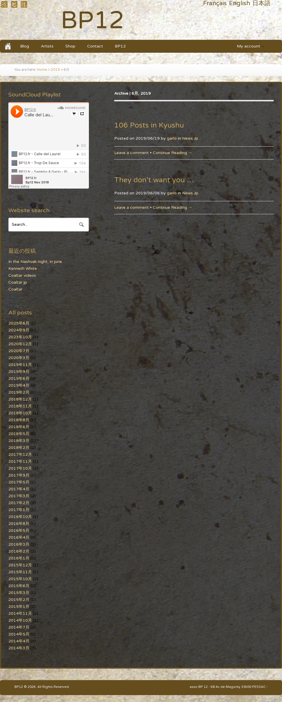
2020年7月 (18, 350)
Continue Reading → (172, 152)
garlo (172, 138)
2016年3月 (18, 544)
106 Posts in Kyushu (149, 125)
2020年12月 (20, 343)
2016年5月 (18, 530)
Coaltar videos (22, 275)
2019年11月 (20, 364)
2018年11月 (20, 406)
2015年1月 (18, 606)
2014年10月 (20, 620)
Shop (70, 46)
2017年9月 (18, 475)
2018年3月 (18, 440)
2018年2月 (18, 447)
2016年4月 (18, 537)
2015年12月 (20, 565)
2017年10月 (20, 468)
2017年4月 (18, 489)
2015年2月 (18, 599)
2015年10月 (20, 578)
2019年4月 (18, 385)
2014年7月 (18, 627)
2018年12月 (20, 399)
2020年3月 (18, 357)
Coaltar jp (17, 282)
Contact (95, 46)
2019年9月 (18, 371)
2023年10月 (20, 337)
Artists (47, 46)
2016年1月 (18, 558)
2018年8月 (18, 420)
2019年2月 (18, 392)
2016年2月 (18, 551)
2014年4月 (18, 641)
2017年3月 (18, 496)
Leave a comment (131, 152)
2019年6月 (18, 378)
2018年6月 (18, 426)
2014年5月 (18, 634)
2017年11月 (20, 461)
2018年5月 (18, 433)
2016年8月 (18, 523)
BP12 (92, 20)
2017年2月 (18, 502)
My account (248, 47)
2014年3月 (18, 648)
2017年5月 (18, 482)
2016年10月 (20, 516)
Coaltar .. (16, 289)
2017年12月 (20, 454)
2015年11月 (20, 572)
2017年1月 (18, 509)
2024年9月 (18, 330)
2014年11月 (20, 613)
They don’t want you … (154, 180)
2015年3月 (18, 592)
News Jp (190, 138)
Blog (24, 46)
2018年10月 (20, 413)
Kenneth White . (23, 268)
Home (42, 70)
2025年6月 (18, 323)
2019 (55, 70)
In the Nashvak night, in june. (35, 261)
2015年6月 (18, 585)
